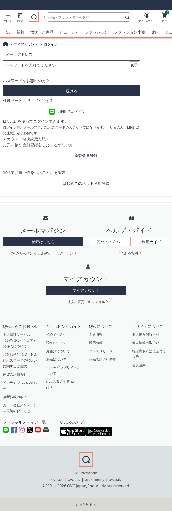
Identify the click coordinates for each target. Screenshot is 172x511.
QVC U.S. (57, 480)
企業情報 (96, 334)
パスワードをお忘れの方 (24, 80)
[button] (7, 18)
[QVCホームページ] (5, 44)
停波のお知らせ (15, 374)
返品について (56, 359)
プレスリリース (101, 351)
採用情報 (96, 342)
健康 (155, 32)
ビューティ (69, 32)
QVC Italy (115, 480)
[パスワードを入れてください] (71, 65)
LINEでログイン (72, 111)
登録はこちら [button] (43, 241)
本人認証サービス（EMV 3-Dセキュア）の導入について (20, 340)
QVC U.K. (74, 480)
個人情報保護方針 (145, 334)
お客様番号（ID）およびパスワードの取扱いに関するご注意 (20, 360)
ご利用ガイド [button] (149, 241)
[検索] (128, 17)
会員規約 (139, 365)
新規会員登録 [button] (86, 155)
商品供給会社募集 (102, 359)
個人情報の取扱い (145, 342)
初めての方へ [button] (108, 241)
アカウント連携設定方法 (26, 138)
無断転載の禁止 (15, 396)
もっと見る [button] (84, 504)
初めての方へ (56, 334)
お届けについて (58, 351)
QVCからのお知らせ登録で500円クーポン (42, 253)
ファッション (96, 32)
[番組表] (20, 18)
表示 (134, 65)
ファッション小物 (129, 32)
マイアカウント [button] (86, 290)
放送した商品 (42, 32)
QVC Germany (94, 480)
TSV (7, 32)
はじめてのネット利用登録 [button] (86, 183)
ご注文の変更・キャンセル (84, 301)
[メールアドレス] (71, 54)
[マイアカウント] (146, 18)
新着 (20, 32)
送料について (56, 342)
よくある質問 (127, 253)
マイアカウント (26, 44)
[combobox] (84, 17)
